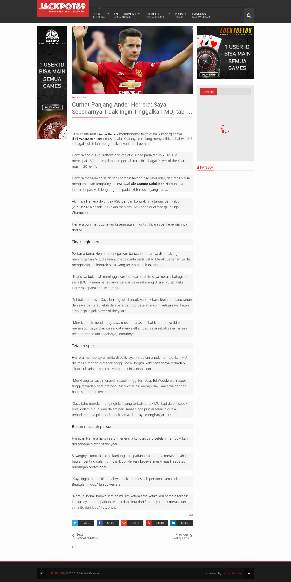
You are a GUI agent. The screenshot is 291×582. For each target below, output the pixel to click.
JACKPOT (156, 15)
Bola (190, 515)
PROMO (180, 15)
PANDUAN (201, 15)
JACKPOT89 (57, 573)
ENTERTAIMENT (125, 15)
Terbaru (209, 92)
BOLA (98, 15)
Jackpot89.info (231, 573)
